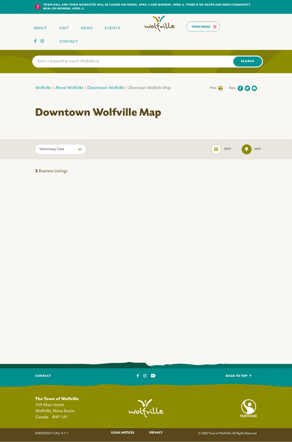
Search (247, 61)
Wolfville (43, 88)
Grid (221, 149)
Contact (69, 41)
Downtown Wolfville (105, 88)
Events (112, 28)
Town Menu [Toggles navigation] (204, 26)
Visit (64, 28)
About (40, 28)
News (87, 28)
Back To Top (239, 376)
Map (251, 149)
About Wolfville (69, 88)
